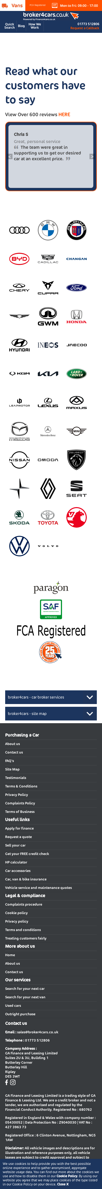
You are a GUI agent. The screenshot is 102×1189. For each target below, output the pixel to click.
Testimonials (15, 777)
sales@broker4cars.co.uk (37, 1032)
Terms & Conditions (21, 786)
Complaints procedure (23, 904)
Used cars (13, 1005)
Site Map (12, 769)
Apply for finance (19, 828)
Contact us (14, 752)
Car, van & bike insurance (26, 879)
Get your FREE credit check (27, 853)
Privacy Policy (16, 794)
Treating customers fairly (26, 938)
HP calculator (16, 862)
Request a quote (18, 837)
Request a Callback (84, 28)
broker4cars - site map (27, 713)
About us (12, 744)
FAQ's (9, 760)
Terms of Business (20, 811)
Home (10, 955)
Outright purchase (20, 1014)
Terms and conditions (23, 930)
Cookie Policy (67, 1176)
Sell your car (15, 845)
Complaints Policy (20, 803)
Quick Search (9, 26)
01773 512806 (88, 24)
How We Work (35, 26)
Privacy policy (16, 921)
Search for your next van (25, 997)
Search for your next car (25, 988)
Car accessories (17, 870)
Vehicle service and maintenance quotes (38, 887)
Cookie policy (16, 913)
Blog (21, 26)
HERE (64, 114)
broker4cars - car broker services (36, 697)
